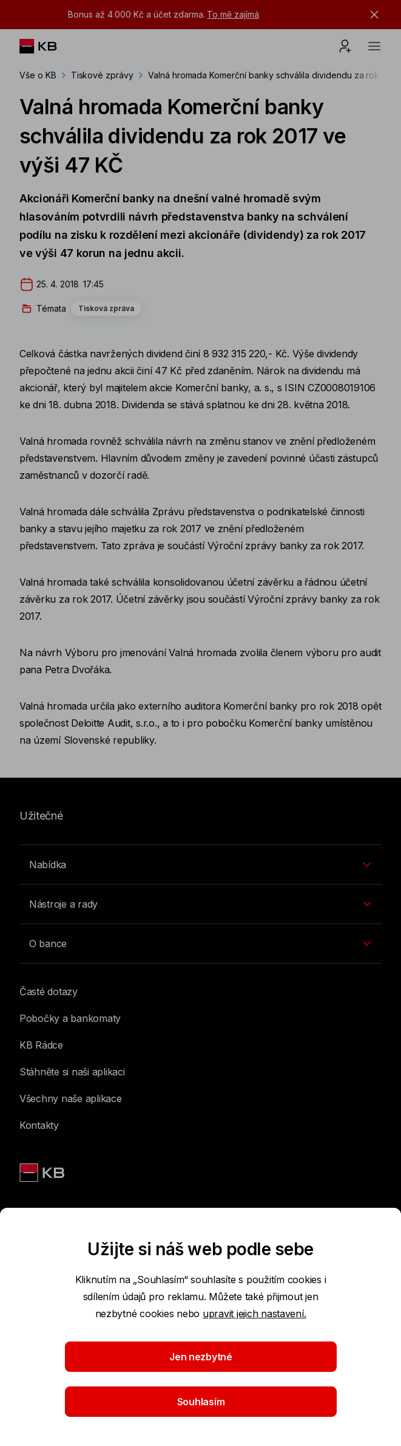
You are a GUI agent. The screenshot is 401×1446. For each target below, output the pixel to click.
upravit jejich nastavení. (254, 1313)
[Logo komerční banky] (47, 46)
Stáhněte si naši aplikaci (72, 1072)
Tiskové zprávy (102, 75)
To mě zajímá (232, 14)
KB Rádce (41, 1045)
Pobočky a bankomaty (70, 1018)
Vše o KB (37, 75)
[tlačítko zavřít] (371, 14)
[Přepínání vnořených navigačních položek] (200, 864)
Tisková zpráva (106, 308)
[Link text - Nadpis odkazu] (43, 1172)
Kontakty (39, 1125)
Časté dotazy (48, 991)
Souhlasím (200, 1402)
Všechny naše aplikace (70, 1098)
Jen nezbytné (200, 1357)
